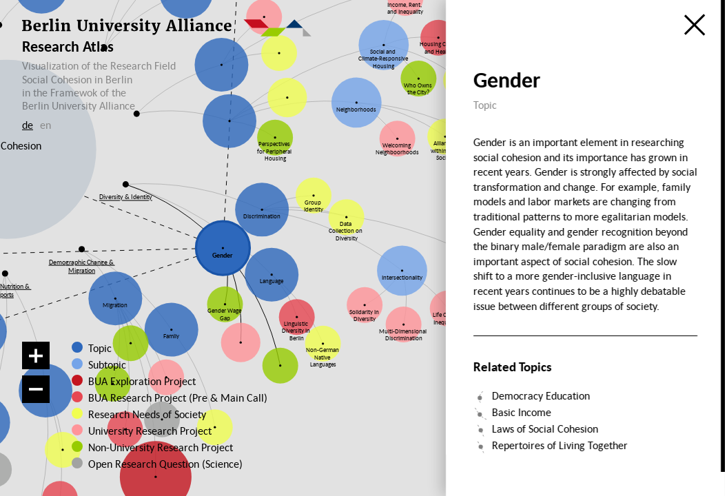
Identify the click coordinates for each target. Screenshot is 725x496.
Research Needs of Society (147, 414)
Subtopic (107, 364)
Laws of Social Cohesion (545, 428)
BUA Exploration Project (142, 380)
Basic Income (521, 412)
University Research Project (149, 430)
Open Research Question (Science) (157, 463)
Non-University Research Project (157, 447)
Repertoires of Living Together (560, 445)
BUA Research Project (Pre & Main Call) (177, 397)
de (27, 125)
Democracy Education (541, 395)
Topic (100, 347)
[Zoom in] (36, 355)
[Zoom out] (36, 389)
